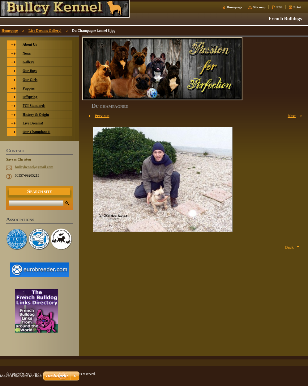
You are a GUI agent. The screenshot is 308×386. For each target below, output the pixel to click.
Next (292, 116)
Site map (259, 7)
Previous (102, 116)
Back (289, 247)
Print (297, 7)
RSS (279, 7)
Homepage (234, 7)
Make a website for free (21, 376)
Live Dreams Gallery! (45, 30)
